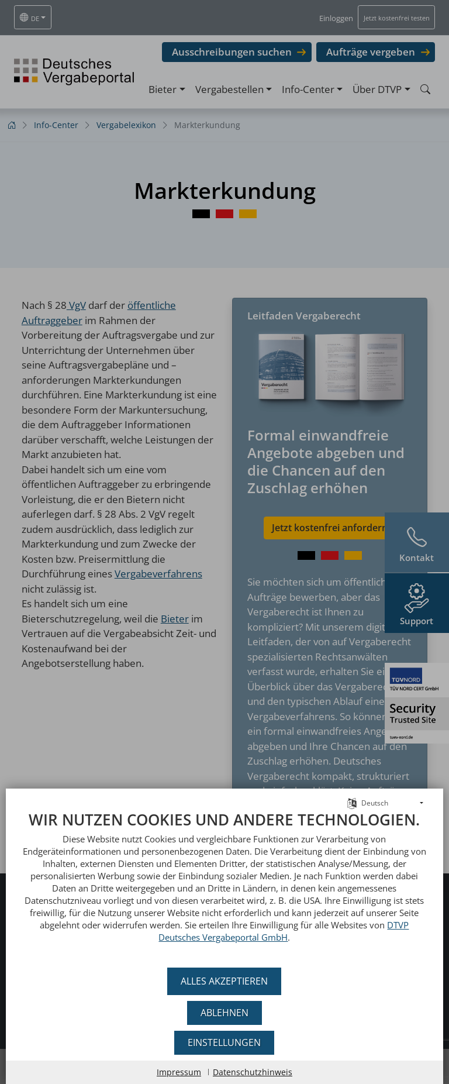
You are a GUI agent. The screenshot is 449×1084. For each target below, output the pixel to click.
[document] (224, 885)
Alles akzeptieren (224, 981)
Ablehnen (224, 1012)
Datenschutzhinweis (252, 1072)
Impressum (179, 1072)
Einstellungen (224, 1042)
